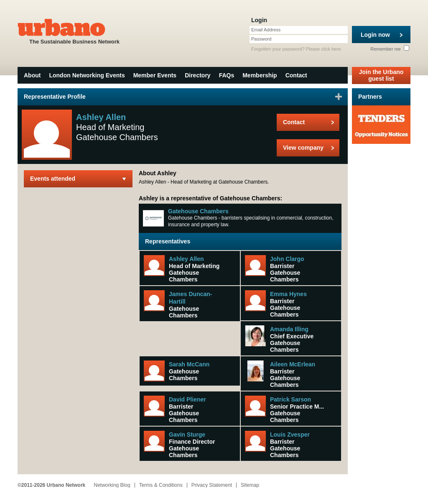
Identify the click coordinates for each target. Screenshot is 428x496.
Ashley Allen (186, 259)
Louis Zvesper (290, 434)
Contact (296, 75)
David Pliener (187, 399)
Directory (197, 75)
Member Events (154, 75)
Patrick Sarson (290, 399)
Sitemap (250, 485)
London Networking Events (87, 75)
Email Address (265, 29)
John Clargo (287, 259)
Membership (259, 75)
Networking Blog (112, 485)
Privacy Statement (211, 485)
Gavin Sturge (187, 434)
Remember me (389, 48)
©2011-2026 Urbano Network (51, 485)
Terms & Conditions (161, 485)
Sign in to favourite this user (338, 96)
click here (331, 48)
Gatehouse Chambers (198, 211)
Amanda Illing (289, 329)
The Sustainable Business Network (74, 31)
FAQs (226, 75)
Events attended (52, 178)
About (32, 75)
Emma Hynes (288, 294)
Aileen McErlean (292, 364)
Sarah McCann (189, 364)
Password (261, 38)
